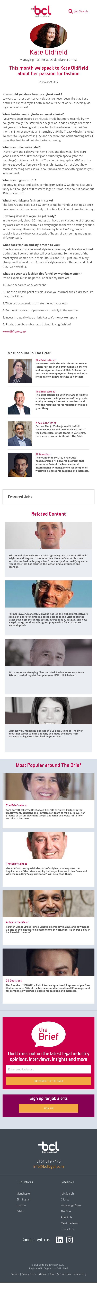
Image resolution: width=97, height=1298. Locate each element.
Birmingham (23, 1199)
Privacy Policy (29, 1274)
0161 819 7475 (49, 1161)
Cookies (15, 1274)
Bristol (20, 1211)
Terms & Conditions (60, 1274)
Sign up (49, 1108)
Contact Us (67, 1229)
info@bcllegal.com (48, 1166)
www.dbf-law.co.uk (14, 331)
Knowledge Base (71, 1205)
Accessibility (80, 1274)
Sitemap (42, 1274)
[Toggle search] (79, 11)
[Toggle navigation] (11, 11)
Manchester (23, 1193)
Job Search (67, 1193)
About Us (66, 1217)
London (21, 1205)
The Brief (66, 1211)
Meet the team (69, 1223)
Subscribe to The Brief (48, 1081)
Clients (65, 1199)
